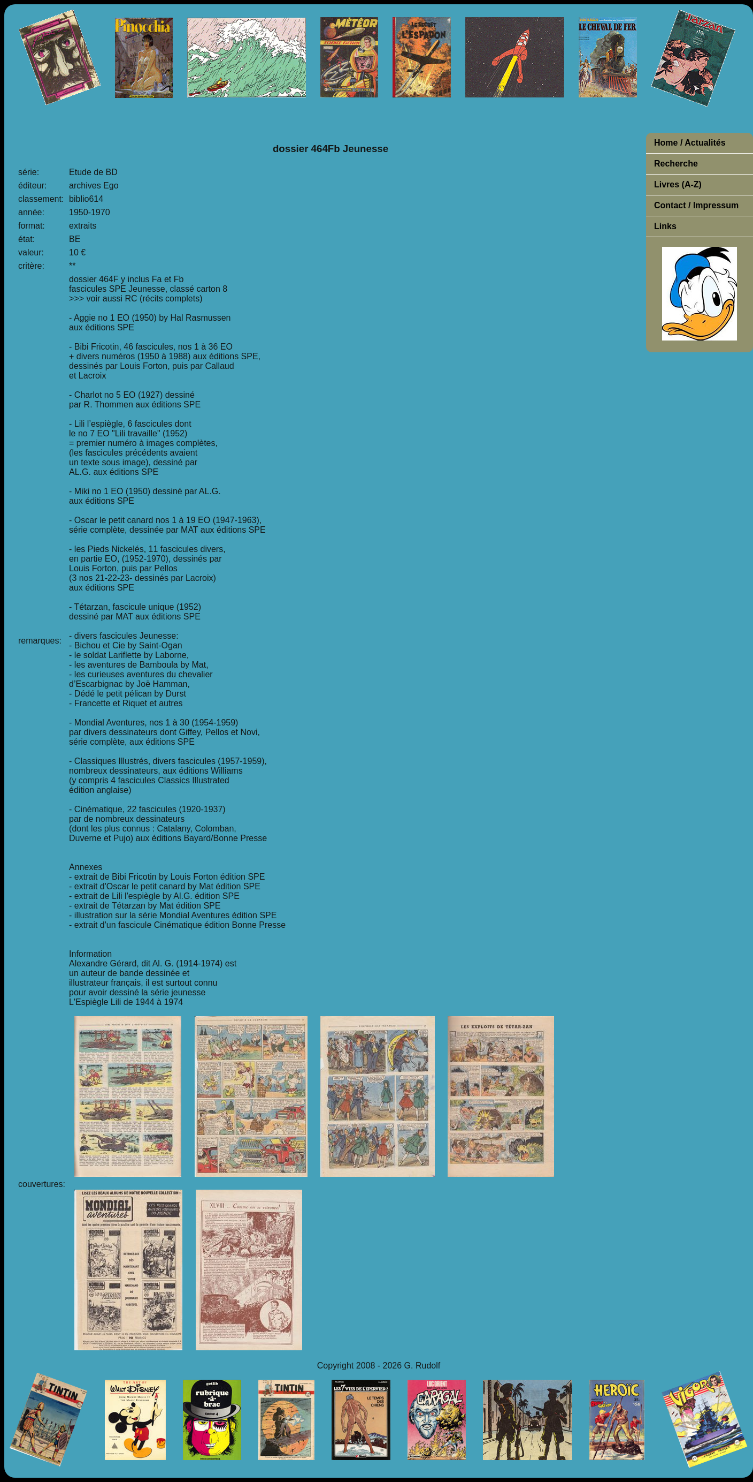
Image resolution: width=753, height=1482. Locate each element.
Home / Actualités (690, 142)
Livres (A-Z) (678, 184)
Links (665, 226)
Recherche (676, 163)
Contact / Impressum (696, 205)
